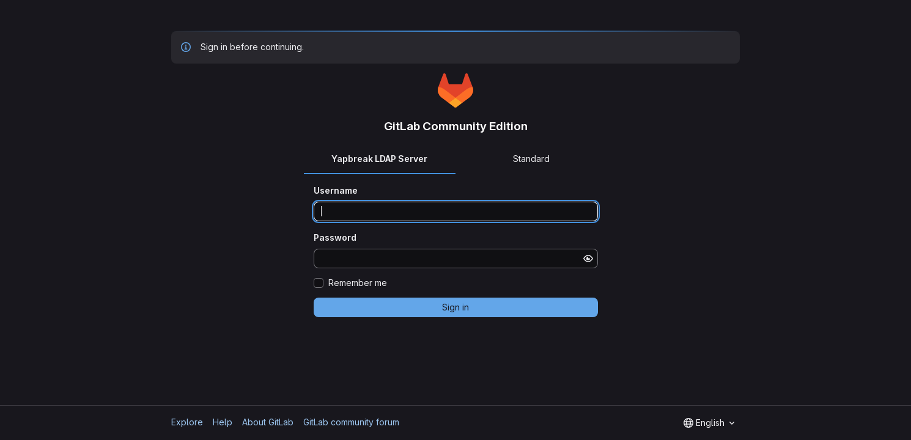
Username (336, 190)
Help (222, 422)
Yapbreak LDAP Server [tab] (379, 158)
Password (335, 237)
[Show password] (588, 258)
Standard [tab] (531, 158)
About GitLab (267, 422)
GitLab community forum (351, 422)
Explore (187, 422)
